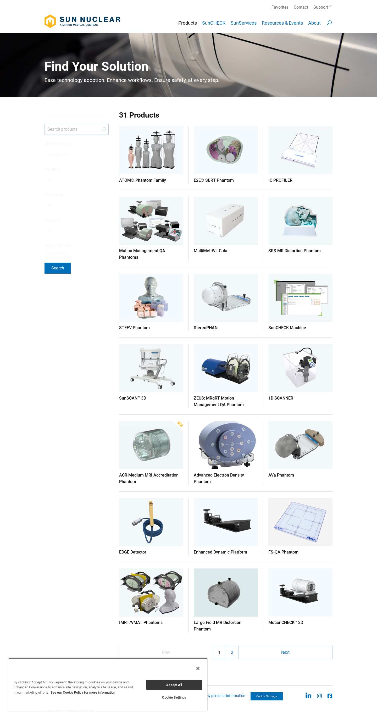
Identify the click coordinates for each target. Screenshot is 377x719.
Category (53, 220)
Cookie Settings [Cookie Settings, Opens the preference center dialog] (174, 697)
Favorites (280, 7)
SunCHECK (213, 23)
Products (187, 23)
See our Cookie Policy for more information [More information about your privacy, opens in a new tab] (83, 692)
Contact (301, 7)
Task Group (55, 194)
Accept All (174, 685)
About (314, 23)
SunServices (244, 23)
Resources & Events (282, 23)
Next (285, 652)
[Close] (198, 668)
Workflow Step (58, 143)
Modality (53, 169)
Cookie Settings (266, 696)
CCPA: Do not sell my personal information (211, 696)
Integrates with (58, 245)
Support (320, 7)
